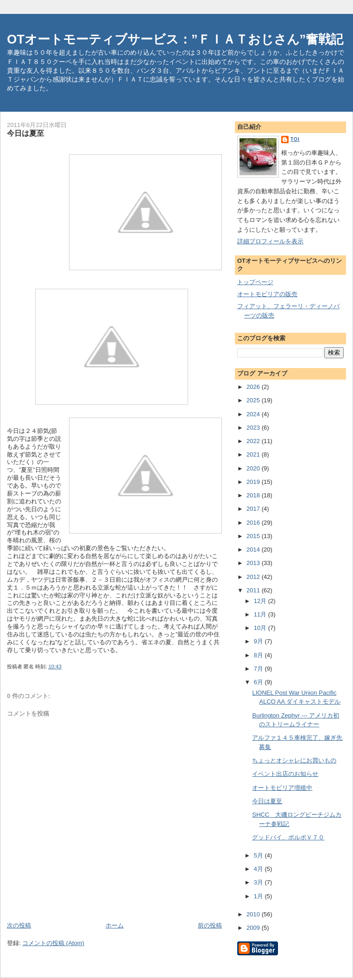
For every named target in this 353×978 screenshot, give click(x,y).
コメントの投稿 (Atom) (53, 943)
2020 (254, 468)
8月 (259, 655)
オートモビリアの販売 (267, 294)
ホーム (115, 925)
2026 (254, 386)
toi (295, 139)
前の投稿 (210, 925)
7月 (259, 668)
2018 (254, 495)
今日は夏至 (267, 801)
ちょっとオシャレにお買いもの (294, 760)
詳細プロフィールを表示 (270, 241)
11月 (261, 614)
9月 (259, 641)
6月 (259, 682)
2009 (254, 927)
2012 (254, 576)
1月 (259, 896)
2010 (254, 914)
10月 (261, 627)
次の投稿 (19, 925)
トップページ (255, 282)
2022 (254, 441)
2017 (254, 508)
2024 (254, 414)
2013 (254, 562)
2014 (254, 549)
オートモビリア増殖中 (282, 787)
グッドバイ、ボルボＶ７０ (288, 837)
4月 (259, 868)
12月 (261, 600)
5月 (259, 855)
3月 (259, 882)
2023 (254, 427)
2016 (254, 522)
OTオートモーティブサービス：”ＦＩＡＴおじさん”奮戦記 (175, 39)
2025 (254, 400)
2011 (254, 590)
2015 (254, 536)
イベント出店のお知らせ (285, 773)
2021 (254, 454)
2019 (254, 481)
